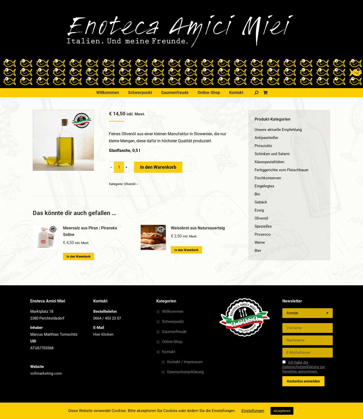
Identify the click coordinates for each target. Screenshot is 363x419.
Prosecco (263, 234)
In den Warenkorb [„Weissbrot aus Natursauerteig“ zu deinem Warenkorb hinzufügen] (186, 250)
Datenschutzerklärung (185, 372)
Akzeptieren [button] (282, 411)
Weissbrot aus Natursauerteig (198, 228)
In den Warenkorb (158, 167)
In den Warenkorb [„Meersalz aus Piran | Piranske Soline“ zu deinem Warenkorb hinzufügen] (78, 256)
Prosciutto (263, 146)
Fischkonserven (268, 178)
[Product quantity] (119, 167)
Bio (257, 194)
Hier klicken (103, 334)
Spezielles (263, 226)
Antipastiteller (266, 137)
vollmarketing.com (46, 373)
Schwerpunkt (173, 321)
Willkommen (172, 311)
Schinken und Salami (272, 154)
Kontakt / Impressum (185, 362)
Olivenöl (129, 184)
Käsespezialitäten (269, 162)
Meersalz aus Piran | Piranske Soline (90, 231)
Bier (258, 250)
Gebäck (261, 202)
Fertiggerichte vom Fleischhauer (282, 170)
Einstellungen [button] (252, 410)
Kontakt (166, 352)
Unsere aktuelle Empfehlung (278, 129)
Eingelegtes (264, 186)
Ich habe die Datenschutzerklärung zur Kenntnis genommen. (303, 367)
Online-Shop (172, 341)
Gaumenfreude (174, 331)
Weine (260, 242)
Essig (259, 210)
